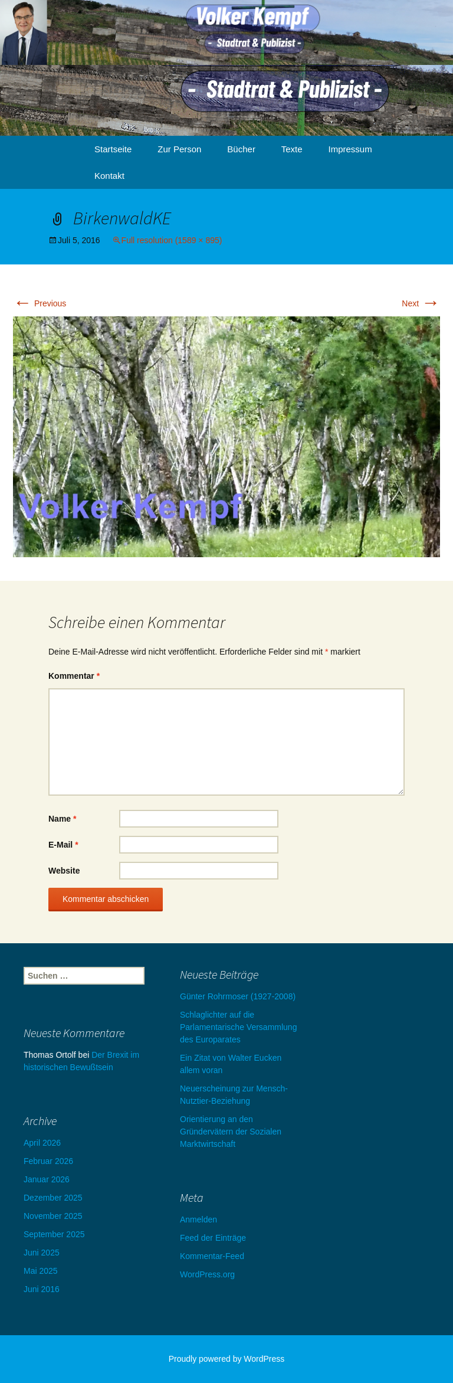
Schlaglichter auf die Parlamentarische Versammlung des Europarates (238, 1027)
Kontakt (109, 176)
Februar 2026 (48, 1161)
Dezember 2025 (53, 1197)
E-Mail (63, 844)
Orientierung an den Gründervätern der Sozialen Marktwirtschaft (230, 1131)
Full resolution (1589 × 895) (172, 240)
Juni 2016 (42, 1289)
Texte (292, 149)
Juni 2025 (42, 1252)
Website (64, 870)
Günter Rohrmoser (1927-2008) (238, 996)
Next (421, 303)
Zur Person (179, 149)
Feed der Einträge (213, 1238)
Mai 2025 (41, 1271)
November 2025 (53, 1216)
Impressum (350, 149)
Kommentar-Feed (212, 1256)
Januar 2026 (47, 1179)
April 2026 (42, 1142)
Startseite (113, 149)
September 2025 (54, 1234)
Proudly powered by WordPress (227, 1359)
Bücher (241, 149)
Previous (39, 303)
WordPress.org (207, 1274)
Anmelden (198, 1219)
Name (62, 818)
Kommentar (74, 676)
